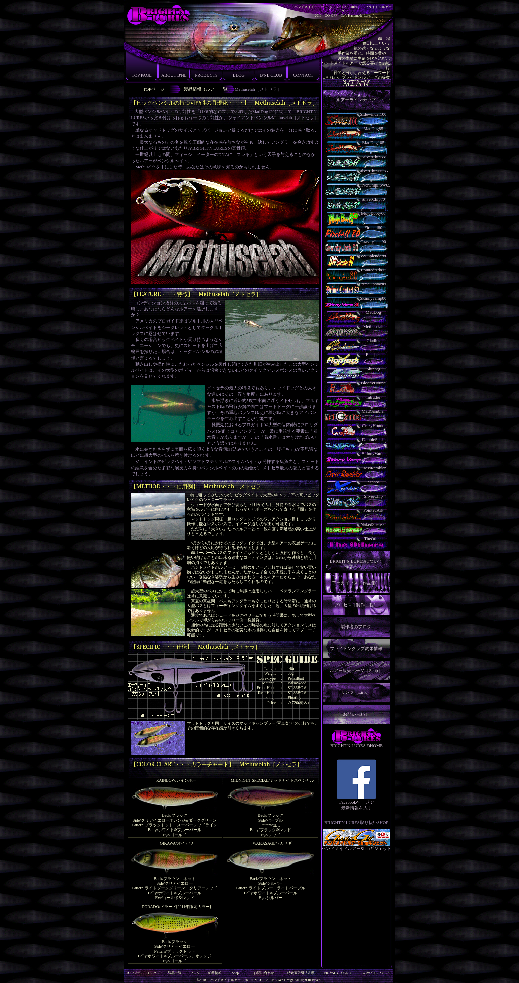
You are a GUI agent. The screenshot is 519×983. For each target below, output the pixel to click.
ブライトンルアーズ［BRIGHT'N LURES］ (158, 15)
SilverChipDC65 (373, 170)
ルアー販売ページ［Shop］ (356, 670)
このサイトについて (375, 973)
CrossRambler (373, 467)
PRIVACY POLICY (338, 973)
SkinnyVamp (373, 453)
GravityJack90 (373, 241)
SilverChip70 (373, 199)
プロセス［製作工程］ (356, 604)
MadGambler (373, 411)
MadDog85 (373, 128)
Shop (235, 973)
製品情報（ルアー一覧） (208, 89)
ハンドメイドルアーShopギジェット (356, 846)
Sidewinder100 (373, 114)
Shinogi (373, 368)
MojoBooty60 (373, 213)
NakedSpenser (373, 524)
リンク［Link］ (356, 692)
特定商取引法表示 (300, 973)
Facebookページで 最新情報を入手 (356, 802)
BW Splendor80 (373, 255)
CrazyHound (373, 425)
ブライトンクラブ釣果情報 (356, 648)
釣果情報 (215, 973)
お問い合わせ (356, 714)
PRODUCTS (206, 75)
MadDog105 (373, 142)
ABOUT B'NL (174, 75)
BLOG (238, 75)
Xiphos (373, 481)
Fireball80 (373, 227)
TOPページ (153, 89)
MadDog (373, 312)
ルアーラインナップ (356, 99)
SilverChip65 (373, 156)
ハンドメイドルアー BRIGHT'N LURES (239, 980)
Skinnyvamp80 (373, 298)
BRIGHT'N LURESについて (356, 561)
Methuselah (373, 326)
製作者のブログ (356, 626)
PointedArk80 (373, 269)
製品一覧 (174, 973)
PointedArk (373, 510)
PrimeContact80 (373, 283)
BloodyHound (373, 382)
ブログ (195, 973)
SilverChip (373, 496)
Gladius (373, 340)
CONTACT (303, 75)
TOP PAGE (142, 75)
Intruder (373, 397)
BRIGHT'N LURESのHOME (356, 745)
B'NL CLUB (271, 75)
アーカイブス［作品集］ (356, 582)
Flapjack (373, 354)
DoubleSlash (373, 439)
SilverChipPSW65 (373, 185)
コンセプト (154, 973)
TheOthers (373, 538)
